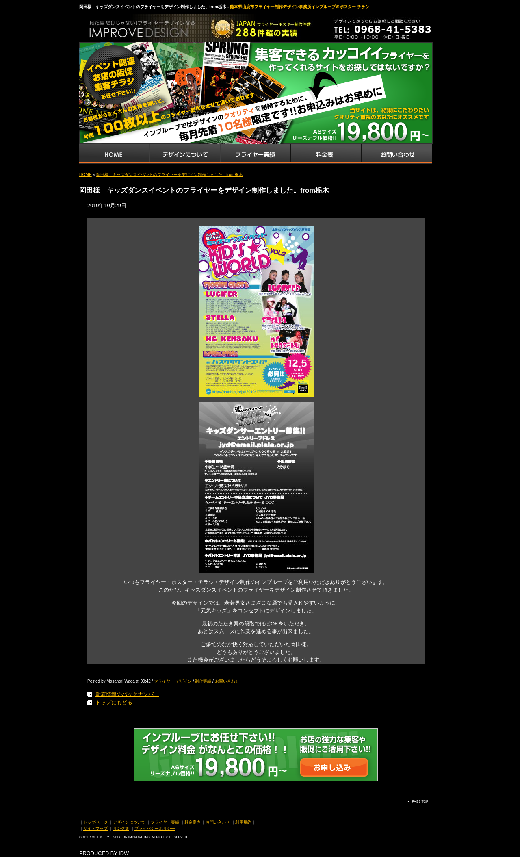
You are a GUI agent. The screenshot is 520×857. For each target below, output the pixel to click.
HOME (85, 174)
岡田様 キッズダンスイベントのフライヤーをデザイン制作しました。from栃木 (169, 174)
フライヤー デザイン (173, 681)
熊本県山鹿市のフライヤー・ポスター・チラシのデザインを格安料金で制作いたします (164, 26)
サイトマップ (95, 828)
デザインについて (129, 822)
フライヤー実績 (165, 822)
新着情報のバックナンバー (127, 694)
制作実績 (203, 681)
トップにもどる (113, 702)
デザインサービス (184, 154)
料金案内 (192, 822)
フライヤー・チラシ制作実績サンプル (255, 154)
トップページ (95, 822)
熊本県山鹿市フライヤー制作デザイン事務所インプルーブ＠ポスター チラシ (299, 6)
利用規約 (243, 822)
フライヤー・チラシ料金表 (325, 154)
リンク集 (121, 828)
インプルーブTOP (114, 154)
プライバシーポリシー (154, 828)
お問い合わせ (397, 154)
